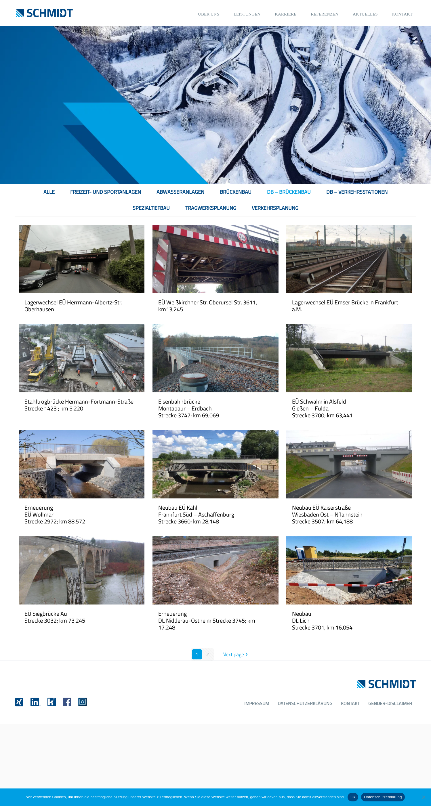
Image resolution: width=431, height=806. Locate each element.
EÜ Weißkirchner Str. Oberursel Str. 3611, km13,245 (207, 306)
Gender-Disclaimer (390, 703)
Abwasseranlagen (180, 192)
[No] (424, 797)
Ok (352, 797)
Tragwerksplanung (210, 208)
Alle (49, 192)
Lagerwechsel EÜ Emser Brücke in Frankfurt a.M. (345, 306)
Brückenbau (235, 192)
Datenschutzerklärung (305, 703)
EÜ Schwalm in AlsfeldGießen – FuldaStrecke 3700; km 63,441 (322, 408)
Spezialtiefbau (151, 208)
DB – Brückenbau (289, 192)
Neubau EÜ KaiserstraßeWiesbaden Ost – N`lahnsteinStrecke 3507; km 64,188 (327, 514)
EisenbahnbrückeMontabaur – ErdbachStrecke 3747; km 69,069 (188, 408)
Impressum (256, 703)
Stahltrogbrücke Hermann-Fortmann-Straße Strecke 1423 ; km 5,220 (79, 405)
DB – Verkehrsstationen (357, 192)
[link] (19, 702)
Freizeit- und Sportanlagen (105, 192)
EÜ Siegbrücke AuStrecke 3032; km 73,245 (54, 617)
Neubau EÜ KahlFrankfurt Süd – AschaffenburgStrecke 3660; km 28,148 (196, 514)
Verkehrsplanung (275, 208)
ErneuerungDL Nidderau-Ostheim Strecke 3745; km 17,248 (206, 620)
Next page (235, 654)
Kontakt (350, 703)
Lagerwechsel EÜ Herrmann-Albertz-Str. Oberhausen (73, 306)
